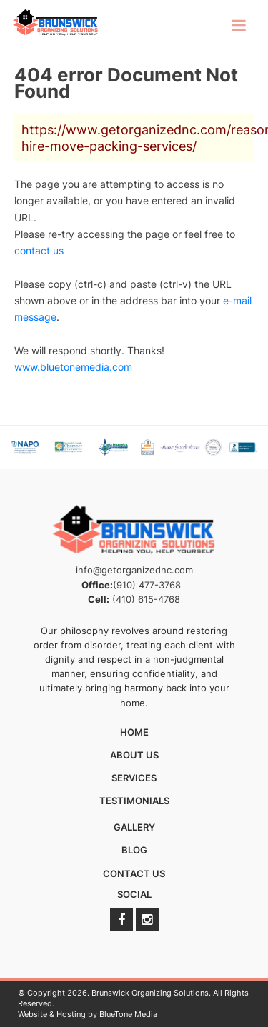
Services (134, 777)
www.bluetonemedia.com (73, 367)
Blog (134, 850)
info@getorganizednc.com (134, 570)
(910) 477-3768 (147, 585)
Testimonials (134, 800)
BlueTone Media (128, 1014)
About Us (134, 755)
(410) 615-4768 (146, 599)
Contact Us (134, 873)
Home (134, 732)
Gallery (134, 827)
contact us (39, 250)
